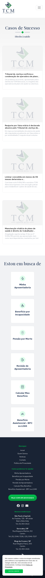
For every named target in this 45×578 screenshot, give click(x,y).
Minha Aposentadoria (22, 473)
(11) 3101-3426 (24, 549)
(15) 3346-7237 (31, 536)
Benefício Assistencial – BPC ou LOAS (22, 489)
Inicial (22, 450)
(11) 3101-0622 (24, 524)
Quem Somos (22, 453)
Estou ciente (14, 571)
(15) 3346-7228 (17, 536)
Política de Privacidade (22, 463)
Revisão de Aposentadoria (23, 483)
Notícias (22, 457)
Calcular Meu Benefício (22, 486)
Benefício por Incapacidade (22, 476)
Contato (22, 460)
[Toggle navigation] (39, 7)
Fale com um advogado (22, 498)
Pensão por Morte (22, 479)
